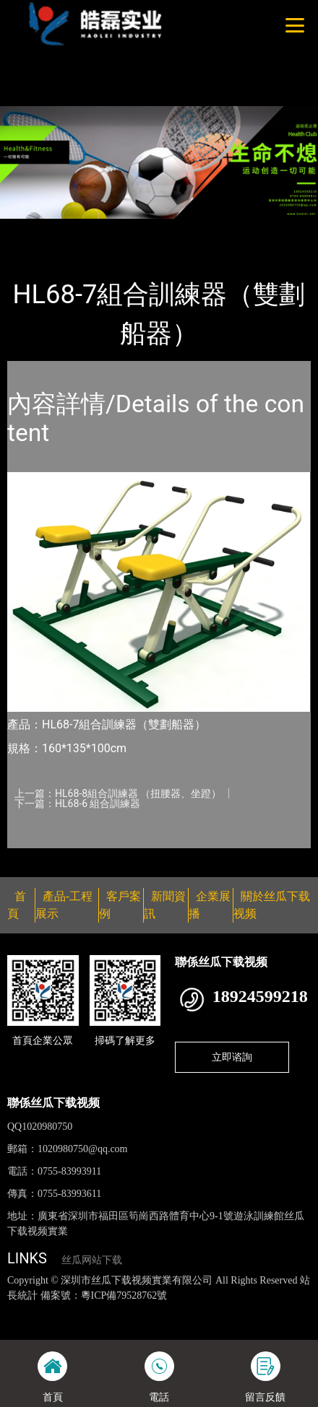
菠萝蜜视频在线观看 (172, 1325)
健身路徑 (158, 228)
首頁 (31, 228)
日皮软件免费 (250, 1325)
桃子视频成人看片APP (148, 50)
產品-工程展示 (89, 228)
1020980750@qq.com (83, 1149)
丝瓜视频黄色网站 (164, 1310)
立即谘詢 (232, 1057)
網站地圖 (20, 1310)
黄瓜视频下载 (237, 1310)
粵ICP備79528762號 (124, 1295)
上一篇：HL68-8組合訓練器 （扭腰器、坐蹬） (117, 793)
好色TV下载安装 (58, 50)
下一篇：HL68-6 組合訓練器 (77, 803)
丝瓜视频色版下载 (80, 1310)
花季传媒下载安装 (83, 1325)
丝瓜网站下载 (91, 1260)
